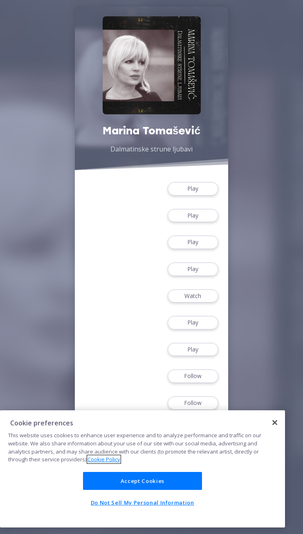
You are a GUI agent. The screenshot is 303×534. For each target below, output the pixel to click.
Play (193, 188)
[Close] (275, 423)
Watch (193, 296)
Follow (193, 376)
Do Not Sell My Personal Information (142, 502)
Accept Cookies (142, 481)
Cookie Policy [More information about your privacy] (104, 459)
